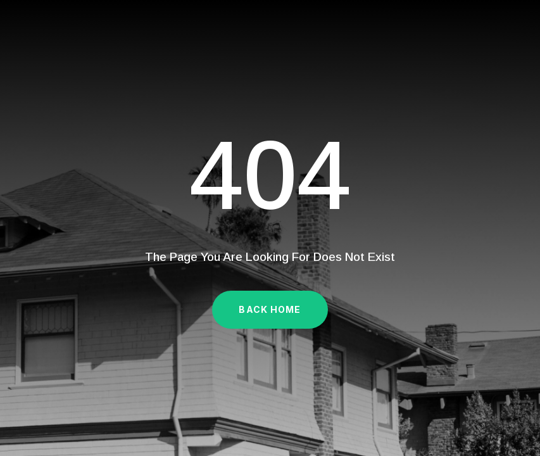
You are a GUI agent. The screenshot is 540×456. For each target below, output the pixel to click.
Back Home (270, 309)
